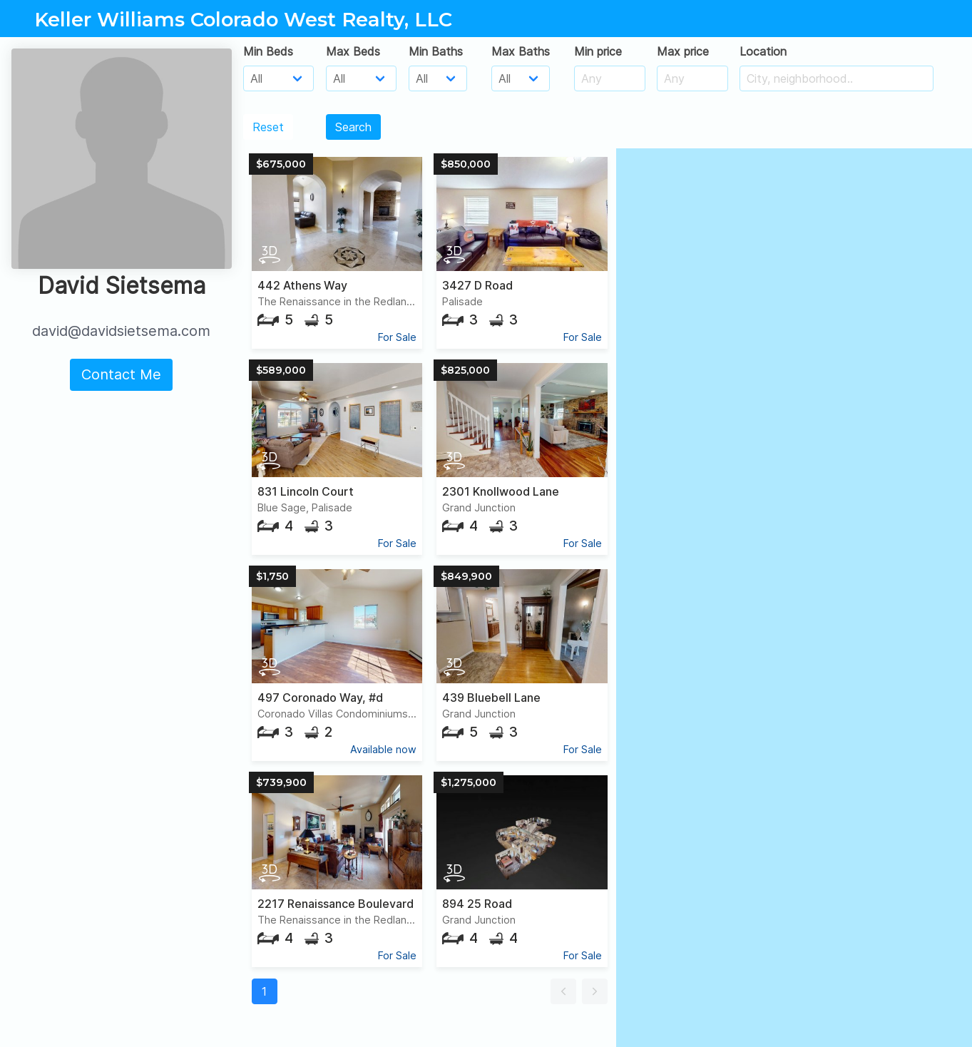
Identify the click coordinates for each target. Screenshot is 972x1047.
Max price (683, 51)
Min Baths (436, 51)
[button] (563, 991)
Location (763, 51)
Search (353, 127)
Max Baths (520, 51)
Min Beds (268, 51)
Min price (598, 51)
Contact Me (121, 374)
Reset (268, 127)
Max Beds (353, 51)
